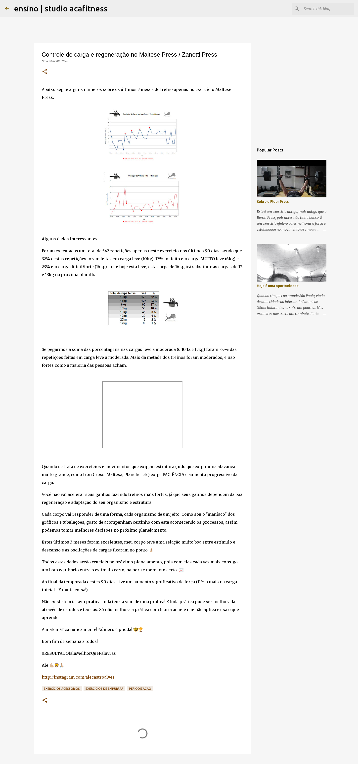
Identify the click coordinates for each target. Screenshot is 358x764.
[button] (45, 72)
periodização (140, 688)
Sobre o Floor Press (273, 202)
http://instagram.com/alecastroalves (78, 677)
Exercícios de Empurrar (104, 688)
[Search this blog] (328, 9)
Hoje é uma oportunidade (278, 286)
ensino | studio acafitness (60, 8)
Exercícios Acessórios (62, 688)
